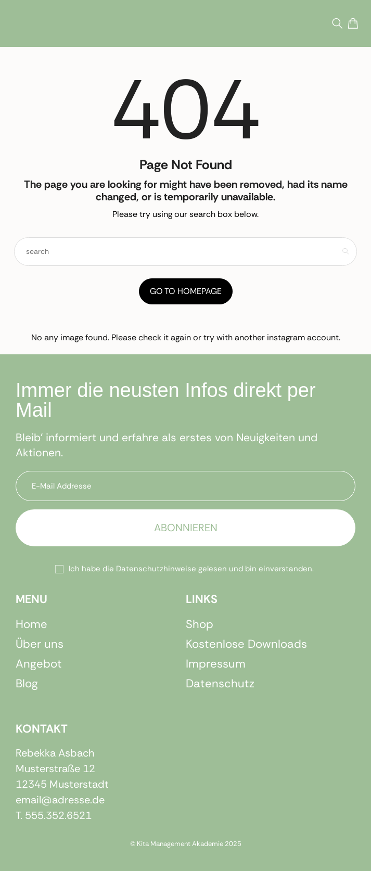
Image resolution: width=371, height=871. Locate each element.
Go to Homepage (186, 291)
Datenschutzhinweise (156, 568)
